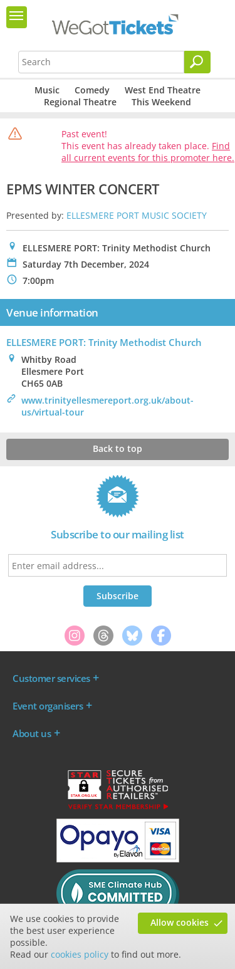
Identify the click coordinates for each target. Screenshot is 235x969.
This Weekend (161, 102)
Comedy (92, 90)
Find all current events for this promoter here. (147, 152)
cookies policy (79, 954)
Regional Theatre (80, 102)
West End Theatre (163, 90)
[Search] (197, 62)
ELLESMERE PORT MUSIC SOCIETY (136, 215)
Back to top (117, 448)
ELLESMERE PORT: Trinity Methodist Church (104, 342)
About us (32, 733)
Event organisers (48, 705)
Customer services (51, 678)
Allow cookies (179, 922)
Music (47, 90)
